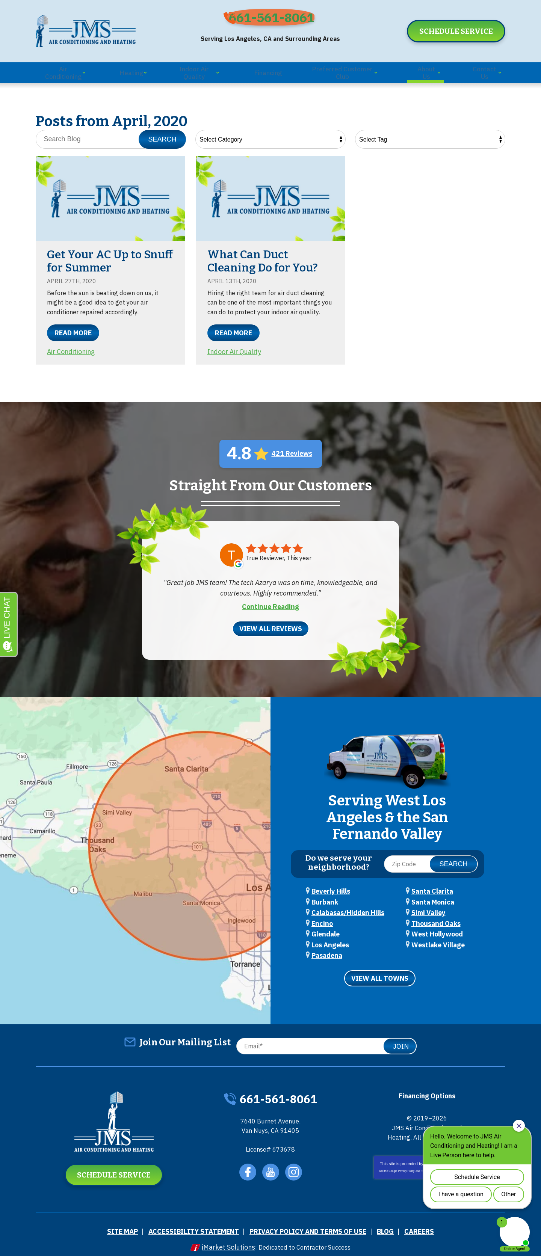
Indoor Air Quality (235, 359)
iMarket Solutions (223, 1239)
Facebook (247, 1167)
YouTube (271, 1167)
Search (162, 136)
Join (401, 1037)
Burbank (324, 896)
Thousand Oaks (436, 917)
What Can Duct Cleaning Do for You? (263, 258)
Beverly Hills (330, 886)
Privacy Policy (406, 1172)
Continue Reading (270, 612)
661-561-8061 (276, 21)
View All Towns (379, 969)
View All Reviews (270, 634)
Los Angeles (330, 937)
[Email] (324, 1037)
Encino (322, 917)
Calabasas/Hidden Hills (347, 907)
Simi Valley (428, 907)
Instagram (295, 1167)
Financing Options (427, 1086)
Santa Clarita (432, 886)
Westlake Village (438, 937)
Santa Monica (432, 896)
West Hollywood (437, 927)
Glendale (325, 927)
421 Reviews (292, 460)
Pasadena (326, 947)
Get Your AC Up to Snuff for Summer (96, 258)
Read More (73, 331)
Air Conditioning (72, 349)
